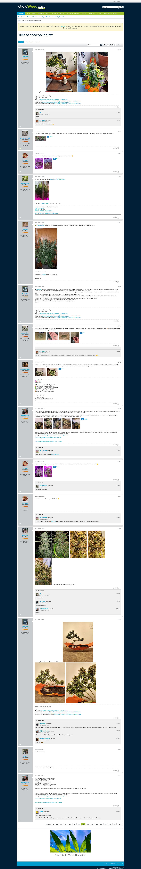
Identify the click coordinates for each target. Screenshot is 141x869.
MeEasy (41, 811)
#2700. (118, 811)
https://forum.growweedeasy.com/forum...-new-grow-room (55, 435)
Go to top (120, 863)
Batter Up (37, 209)
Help (105, 863)
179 (79, 824)
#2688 (119, 153)
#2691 (119, 287)
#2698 (119, 619)
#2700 (119, 775)
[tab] (21, 42)
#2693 (119, 362)
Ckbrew (41, 113)
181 (88, 824)
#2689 (119, 176)
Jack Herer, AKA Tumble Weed (57, 179)
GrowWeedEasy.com (111, 14)
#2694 (119, 408)
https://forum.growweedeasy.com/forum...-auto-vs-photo (48, 437)
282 (114, 824)
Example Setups (95, 14)
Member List (30, 16)
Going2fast (25, 56)
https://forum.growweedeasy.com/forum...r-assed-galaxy (67, 103)
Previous (48, 824)
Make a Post (31, 14)
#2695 (119, 461)
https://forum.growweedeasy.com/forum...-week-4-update (48, 441)
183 (97, 824)
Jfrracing (42, 120)
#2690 (119, 222)
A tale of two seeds (39, 208)
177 (70, 824)
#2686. (118, 112)
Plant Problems (58, 14)
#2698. (118, 723)
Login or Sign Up (118, 1)
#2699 (119, 749)
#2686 (119, 49)
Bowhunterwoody (25, 138)
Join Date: (22, 62)
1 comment (40, 348)
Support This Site (46, 16)
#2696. (118, 517)
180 (83, 824)
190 (101, 824)
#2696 (119, 496)
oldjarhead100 (25, 415)
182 (92, 824)
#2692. (118, 351)
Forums (21, 14)
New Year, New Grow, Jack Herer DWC (44, 212)
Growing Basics (43, 14)
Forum (23, 20)
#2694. (118, 450)
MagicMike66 (25, 333)
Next (120, 824)
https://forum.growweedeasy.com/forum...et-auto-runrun (55, 102)
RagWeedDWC (25, 183)
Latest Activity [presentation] (29, 42)
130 (61, 824)
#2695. (118, 485)
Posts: (23, 63)
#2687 (119, 131)
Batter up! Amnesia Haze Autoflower (43, 210)
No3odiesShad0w (25, 369)
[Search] (111, 7)
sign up (63, 26)
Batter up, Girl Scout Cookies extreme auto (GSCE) (47, 213)
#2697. (118, 593)
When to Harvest (73, 14)
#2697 (119, 528)
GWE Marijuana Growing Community (34, 20)
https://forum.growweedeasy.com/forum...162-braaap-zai (53, 99)
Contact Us (112, 863)
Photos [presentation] (37, 42)
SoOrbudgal (43, 450)
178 (74, 824)
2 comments (41, 109)
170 (66, 824)
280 (110, 824)
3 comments (41, 590)
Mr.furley (25, 229)
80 (57, 824)
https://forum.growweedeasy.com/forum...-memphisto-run (66, 101)
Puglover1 (39, 289)
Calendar (38, 16)
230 (105, 824)
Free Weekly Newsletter (59, 16)
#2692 (119, 326)
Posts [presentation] (21, 42)
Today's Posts (22, 16)
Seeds (84, 14)
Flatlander (25, 535)
